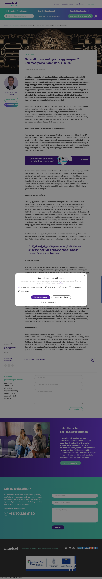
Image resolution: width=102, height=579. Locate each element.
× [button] (84, 275)
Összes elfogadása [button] (40, 297)
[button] (51, 302)
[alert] (51, 289)
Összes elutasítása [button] (61, 297)
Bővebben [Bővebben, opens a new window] (62, 283)
